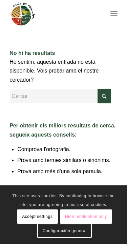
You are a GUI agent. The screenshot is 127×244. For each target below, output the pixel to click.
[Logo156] (52, 13)
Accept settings (37, 216)
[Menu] (114, 13)
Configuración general (64, 230)
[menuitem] (114, 13)
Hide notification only (86, 216)
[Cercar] (60, 96)
